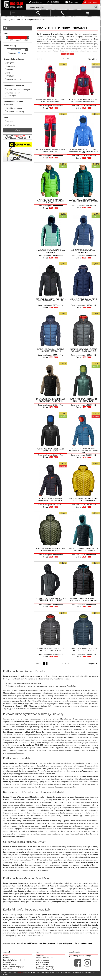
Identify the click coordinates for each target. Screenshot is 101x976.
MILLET (9, 69)
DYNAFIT (9, 63)
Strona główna (9, 19)
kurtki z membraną (13, 108)
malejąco (22, 53)
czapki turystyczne (47, 943)
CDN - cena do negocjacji (13, 966)
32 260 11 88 (54, 2)
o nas (5, 955)
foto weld (7, 962)
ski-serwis (7, 969)
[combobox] (17, 50)
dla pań (9, 121)
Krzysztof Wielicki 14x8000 (14, 960)
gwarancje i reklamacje (45, 966)
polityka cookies (42, 960)
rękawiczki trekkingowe (26, 943)
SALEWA (9, 76)
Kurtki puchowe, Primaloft (35, 19)
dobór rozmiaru (9, 964)
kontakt (6, 958)
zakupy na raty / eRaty (45, 969)
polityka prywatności (44, 958)
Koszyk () (93, 2)
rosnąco (12, 53)
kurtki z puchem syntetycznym (12, 94)
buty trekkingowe (64, 943)
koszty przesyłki (42, 962)
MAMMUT (10, 66)
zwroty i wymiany (43, 964)
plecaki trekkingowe (83, 943)
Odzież (20, 19)
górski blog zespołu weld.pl (80, 955)
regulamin (40, 955)
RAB (7, 73)
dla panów (10, 125)
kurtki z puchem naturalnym (17, 89)
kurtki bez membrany (14, 111)
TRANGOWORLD (13, 79)
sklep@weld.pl (37, 2)
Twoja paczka (73, 2)
